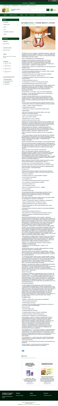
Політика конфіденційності (35, 404)
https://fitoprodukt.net (7, 79)
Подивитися (32, 3)
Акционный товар (33, 395)
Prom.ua (34, 402)
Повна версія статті (30, 383)
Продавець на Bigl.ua (29, 403)
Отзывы (4, 34)
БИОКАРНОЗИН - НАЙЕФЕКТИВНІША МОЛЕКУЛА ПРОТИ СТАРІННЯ (30, 365)
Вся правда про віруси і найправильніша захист (47, 364)
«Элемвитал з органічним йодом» (29, 243)
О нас (4, 29)
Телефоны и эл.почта (48, 395)
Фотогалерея (5, 22)
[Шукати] (47, 10)
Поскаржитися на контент (26, 404)
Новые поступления (19, 395)
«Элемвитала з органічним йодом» (33, 285)
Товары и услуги (6, 24)
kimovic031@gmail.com (8, 80)
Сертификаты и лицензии (8, 31)
